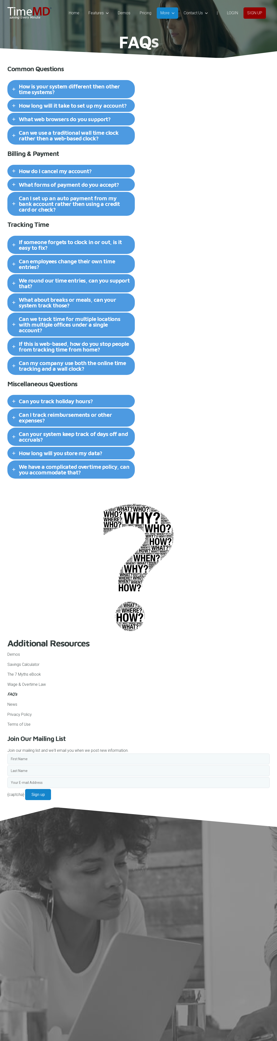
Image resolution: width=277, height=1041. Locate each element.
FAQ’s (12, 694)
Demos (13, 654)
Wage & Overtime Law (26, 684)
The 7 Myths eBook (24, 674)
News (12, 704)
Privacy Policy (19, 714)
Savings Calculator (23, 664)
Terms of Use (19, 724)
